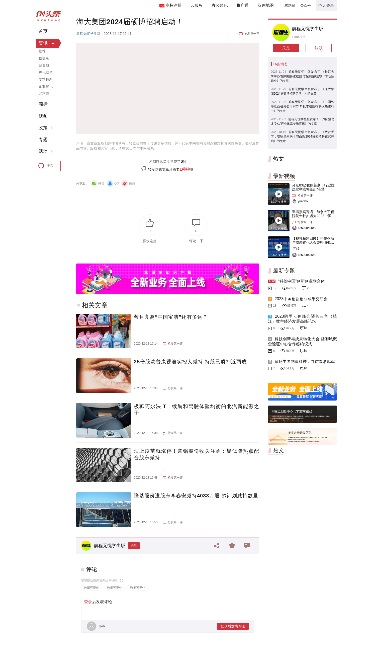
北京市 (44, 93)
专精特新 (46, 79)
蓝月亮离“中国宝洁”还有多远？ (171, 317)
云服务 (197, 5)
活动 (43, 151)
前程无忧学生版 (88, 34)
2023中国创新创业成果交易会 (301, 299)
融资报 (44, 65)
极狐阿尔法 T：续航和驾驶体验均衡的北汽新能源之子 (196, 410)
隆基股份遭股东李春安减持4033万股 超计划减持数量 (196, 495)
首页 (43, 31)
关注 (134, 545)
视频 (43, 115)
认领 (319, 48)
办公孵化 (220, 5)
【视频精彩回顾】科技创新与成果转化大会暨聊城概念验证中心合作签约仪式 (313, 242)
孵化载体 (46, 72)
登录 (88, 602)
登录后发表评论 (233, 626)
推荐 (42, 51)
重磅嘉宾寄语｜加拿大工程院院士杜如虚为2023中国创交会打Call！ (313, 216)
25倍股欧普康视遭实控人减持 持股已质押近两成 (190, 361)
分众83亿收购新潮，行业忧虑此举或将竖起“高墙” (313, 187)
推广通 (243, 5)
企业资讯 (46, 86)
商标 (43, 104)
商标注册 (173, 5)
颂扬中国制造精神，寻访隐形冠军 (304, 361)
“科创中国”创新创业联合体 (301, 281)
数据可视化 (91, 588)
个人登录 (326, 6)
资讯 (43, 43)
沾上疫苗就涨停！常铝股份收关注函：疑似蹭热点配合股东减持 (196, 454)
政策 (43, 127)
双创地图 (266, 5)
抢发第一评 (251, 33)
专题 (43, 139)
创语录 (44, 58)
